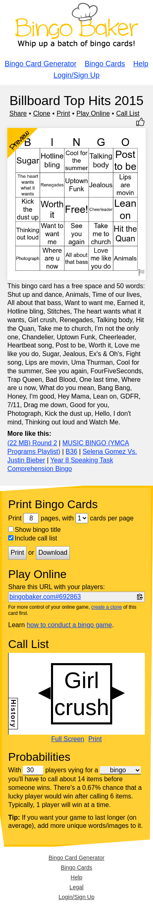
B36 (71, 451)
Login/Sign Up (76, 75)
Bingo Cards (105, 64)
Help (141, 64)
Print (63, 113)
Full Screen (67, 739)
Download (52, 552)
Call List (128, 113)
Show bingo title (34, 529)
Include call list (32, 538)
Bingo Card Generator (40, 64)
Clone (41, 113)
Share (18, 113)
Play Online (93, 113)
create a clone (106, 607)
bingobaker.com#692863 (45, 596)
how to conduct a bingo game (69, 624)
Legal (76, 887)
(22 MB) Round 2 (32, 442)
